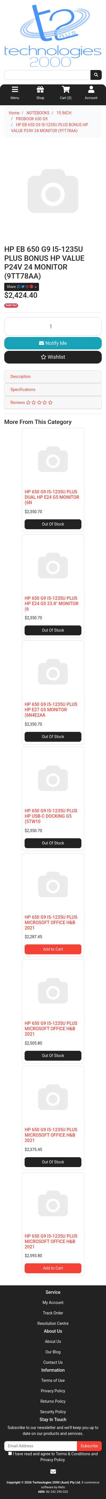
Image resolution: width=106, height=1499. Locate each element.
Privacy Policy (53, 1391)
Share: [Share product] (20, 287)
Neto (61, 1487)
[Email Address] (40, 1446)
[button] (53, 357)
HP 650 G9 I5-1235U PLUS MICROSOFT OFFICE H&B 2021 (51, 922)
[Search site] (96, 75)
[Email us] (53, 1471)
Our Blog (53, 1352)
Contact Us (53, 1362)
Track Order (53, 1313)
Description (20, 376)
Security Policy (53, 1412)
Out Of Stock (53, 524)
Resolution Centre (52, 1323)
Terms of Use (53, 1380)
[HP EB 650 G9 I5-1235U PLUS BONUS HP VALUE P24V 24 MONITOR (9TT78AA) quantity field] (53, 326)
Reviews (31, 402)
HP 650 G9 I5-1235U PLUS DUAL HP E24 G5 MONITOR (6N (52, 497)
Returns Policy (53, 1401)
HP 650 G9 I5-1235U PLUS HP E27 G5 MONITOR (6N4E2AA (51, 710)
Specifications (22, 389)
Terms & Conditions (73, 1454)
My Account (52, 1302)
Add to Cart (53, 949)
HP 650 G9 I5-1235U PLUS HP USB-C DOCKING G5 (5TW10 (51, 816)
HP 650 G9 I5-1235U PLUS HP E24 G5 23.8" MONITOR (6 (51, 604)
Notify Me (53, 343)
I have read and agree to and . (53, 1457)
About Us (53, 1341)
